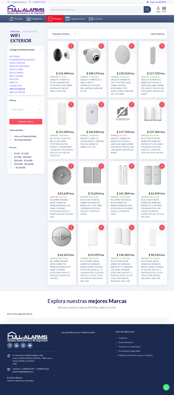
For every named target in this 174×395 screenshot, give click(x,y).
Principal (15, 19)
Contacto (96, 19)
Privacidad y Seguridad (129, 351)
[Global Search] (147, 9)
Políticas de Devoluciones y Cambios (136, 355)
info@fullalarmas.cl (25, 371)
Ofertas (54, 19)
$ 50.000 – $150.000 (24, 164)
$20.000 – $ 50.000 (23, 160)
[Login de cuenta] (158, 9)
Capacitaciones (75, 19)
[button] (164, 9)
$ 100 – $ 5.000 (21, 153)
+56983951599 (37, 2)
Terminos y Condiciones (130, 346)
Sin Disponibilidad (22, 139)
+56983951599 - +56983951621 (35, 369)
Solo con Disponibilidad (25, 136)
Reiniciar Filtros (25, 121)
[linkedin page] (16, 345)
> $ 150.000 (19, 167)
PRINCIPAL (15, 31)
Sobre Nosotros (126, 342)
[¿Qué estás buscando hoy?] (99, 9)
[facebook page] (10, 345)
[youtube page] (30, 345)
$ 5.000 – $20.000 (22, 157)
